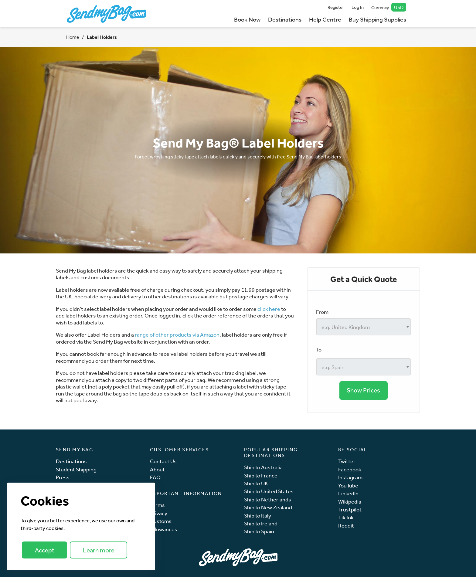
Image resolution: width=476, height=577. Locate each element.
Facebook (349, 469)
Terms (157, 505)
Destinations (284, 19)
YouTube (348, 485)
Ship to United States (269, 491)
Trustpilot (350, 509)
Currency (388, 7)
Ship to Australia (263, 467)
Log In (358, 7)
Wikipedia (349, 501)
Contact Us (163, 461)
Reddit (346, 525)
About (157, 469)
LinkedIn (348, 493)
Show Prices (363, 390)
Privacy (158, 513)
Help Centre (325, 19)
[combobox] (363, 326)
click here (268, 308)
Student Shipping (76, 469)
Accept (44, 550)
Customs (161, 521)
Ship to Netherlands (267, 499)
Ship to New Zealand (268, 507)
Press (63, 477)
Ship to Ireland (260, 523)
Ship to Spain (259, 531)
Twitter (346, 461)
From (322, 311)
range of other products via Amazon (177, 334)
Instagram (350, 477)
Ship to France (260, 475)
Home (72, 37)
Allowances (163, 529)
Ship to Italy (257, 515)
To (318, 349)
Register (336, 7)
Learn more (98, 550)
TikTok (346, 517)
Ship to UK (256, 483)
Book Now (247, 19)
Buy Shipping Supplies (377, 19)
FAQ (155, 477)
